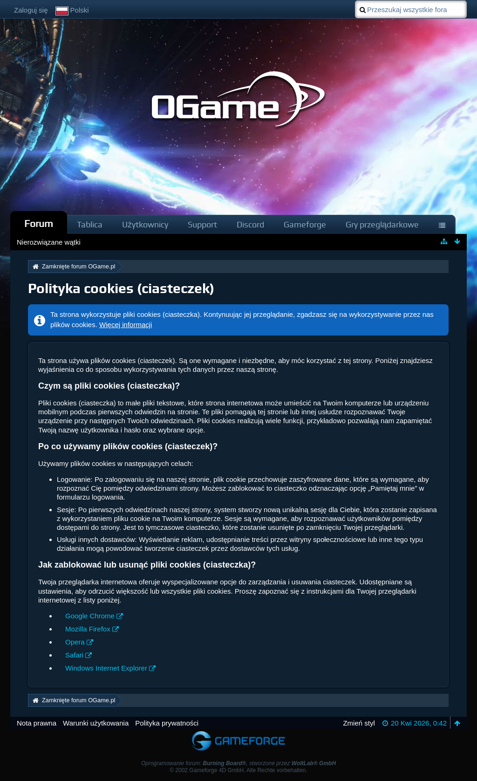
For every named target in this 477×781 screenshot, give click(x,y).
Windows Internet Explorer (106, 668)
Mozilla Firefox (87, 629)
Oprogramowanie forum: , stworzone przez (238, 763)
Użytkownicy (145, 224)
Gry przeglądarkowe (382, 224)
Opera (75, 642)
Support (202, 224)
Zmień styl (359, 723)
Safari (74, 655)
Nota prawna (36, 723)
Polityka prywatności (166, 723)
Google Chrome (90, 616)
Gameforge (305, 224)
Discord (250, 224)
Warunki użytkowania (96, 723)
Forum (38, 223)
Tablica (89, 224)
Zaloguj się (31, 10)
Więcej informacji (125, 325)
